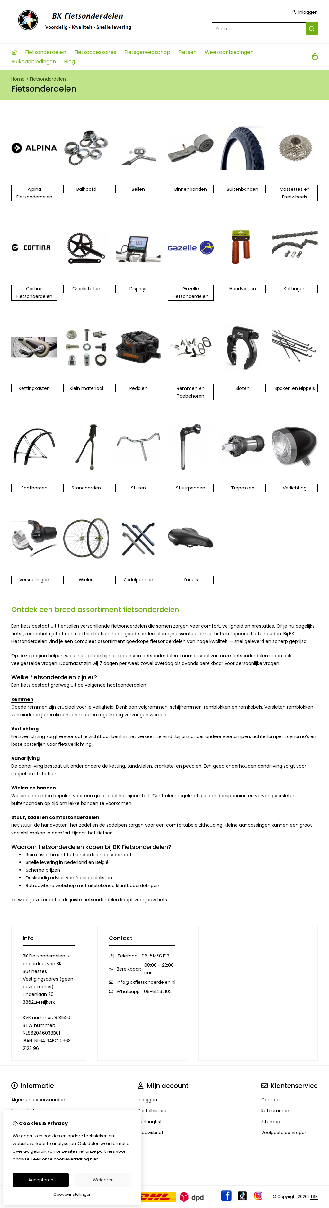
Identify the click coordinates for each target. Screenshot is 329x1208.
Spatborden (34, 488)
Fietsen (187, 52)
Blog (69, 61)
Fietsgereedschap (147, 52)
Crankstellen (86, 289)
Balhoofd (86, 189)
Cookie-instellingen (72, 1194)
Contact (270, 1100)
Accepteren (40, 1180)
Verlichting (295, 488)
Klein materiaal (86, 388)
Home (18, 79)
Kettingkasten (34, 388)
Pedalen (138, 388)
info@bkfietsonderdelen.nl (146, 982)
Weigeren (103, 1180)
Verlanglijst (150, 1121)
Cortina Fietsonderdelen (34, 293)
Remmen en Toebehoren (191, 392)
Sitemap (270, 1121)
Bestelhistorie (153, 1110)
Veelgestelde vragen (284, 1132)
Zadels (190, 580)
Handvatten (242, 289)
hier (94, 1159)
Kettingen (295, 289)
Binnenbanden (190, 189)
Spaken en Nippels (294, 388)
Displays (138, 289)
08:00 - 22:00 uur (159, 969)
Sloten (243, 388)
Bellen (138, 189)
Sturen (138, 488)
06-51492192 (155, 956)
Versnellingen (34, 580)
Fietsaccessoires (95, 52)
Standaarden (86, 488)
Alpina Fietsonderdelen (34, 193)
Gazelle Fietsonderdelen (191, 293)
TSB (314, 1196)
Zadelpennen (138, 580)
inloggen (305, 12)
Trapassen (242, 488)
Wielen (86, 580)
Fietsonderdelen (45, 52)
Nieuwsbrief (151, 1132)
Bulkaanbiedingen (33, 61)
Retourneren (275, 1110)
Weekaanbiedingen (229, 52)
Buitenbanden (242, 189)
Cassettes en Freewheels (295, 193)
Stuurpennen (190, 488)
